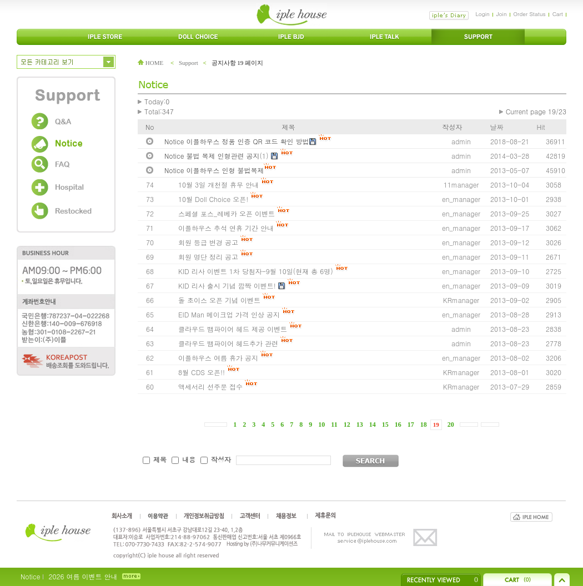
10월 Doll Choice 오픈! (214, 199)
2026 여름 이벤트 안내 (82, 576)
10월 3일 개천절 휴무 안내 (218, 184)
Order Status (530, 14)
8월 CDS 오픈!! (201, 372)
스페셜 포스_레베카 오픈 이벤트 (226, 213)
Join (501, 14)
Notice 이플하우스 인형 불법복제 (214, 170)
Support (188, 62)
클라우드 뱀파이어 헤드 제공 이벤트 (232, 329)
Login (482, 14)
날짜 (497, 127)
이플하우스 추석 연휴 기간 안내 (226, 228)
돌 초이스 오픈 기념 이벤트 (219, 300)
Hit (541, 127)
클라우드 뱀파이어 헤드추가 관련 (228, 343)
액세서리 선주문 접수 (210, 386)
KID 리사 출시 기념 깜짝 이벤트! (227, 285)
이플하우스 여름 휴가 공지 (218, 357)
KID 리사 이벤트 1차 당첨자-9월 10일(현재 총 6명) (256, 271)
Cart (557, 14)
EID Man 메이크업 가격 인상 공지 (229, 314)
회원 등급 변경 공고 (208, 242)
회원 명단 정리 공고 (208, 256)
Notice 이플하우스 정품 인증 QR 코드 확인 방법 (236, 141)
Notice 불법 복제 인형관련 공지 (212, 155)
